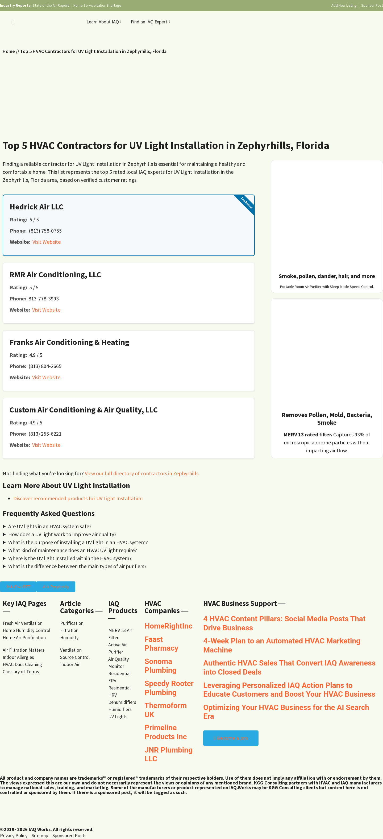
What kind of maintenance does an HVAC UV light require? (72, 550)
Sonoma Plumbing (160, 666)
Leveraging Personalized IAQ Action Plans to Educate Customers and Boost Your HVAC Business (289, 690)
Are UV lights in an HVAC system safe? (49, 526)
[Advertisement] (191, 94)
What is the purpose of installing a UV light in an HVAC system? (78, 542)
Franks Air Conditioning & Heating (69, 342)
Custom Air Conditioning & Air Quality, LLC (84, 409)
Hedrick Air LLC (36, 206)
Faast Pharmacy (161, 644)
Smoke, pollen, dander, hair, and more (327, 276)
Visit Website (46, 241)
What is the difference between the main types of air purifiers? (77, 566)
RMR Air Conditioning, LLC (55, 274)
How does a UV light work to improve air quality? (62, 534)
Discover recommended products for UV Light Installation (78, 498)
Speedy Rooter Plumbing (168, 688)
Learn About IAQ (104, 22)
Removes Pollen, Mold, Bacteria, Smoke (327, 419)
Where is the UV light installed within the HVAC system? (70, 558)
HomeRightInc (168, 626)
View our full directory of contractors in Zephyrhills (141, 473)
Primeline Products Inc (165, 732)
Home (9, 51)
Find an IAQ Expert (151, 22)
